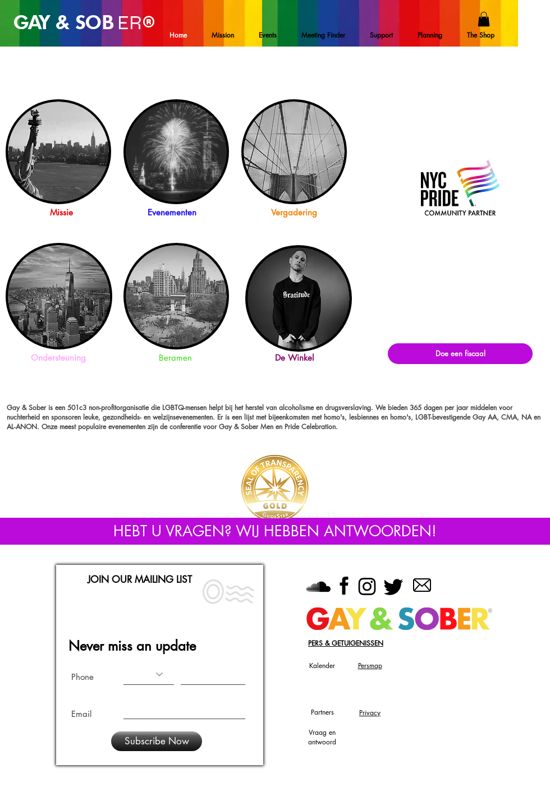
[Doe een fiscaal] (460, 353)
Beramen (175, 357)
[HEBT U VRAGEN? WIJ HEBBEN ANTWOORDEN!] (275, 531)
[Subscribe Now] (156, 741)
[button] (484, 19)
